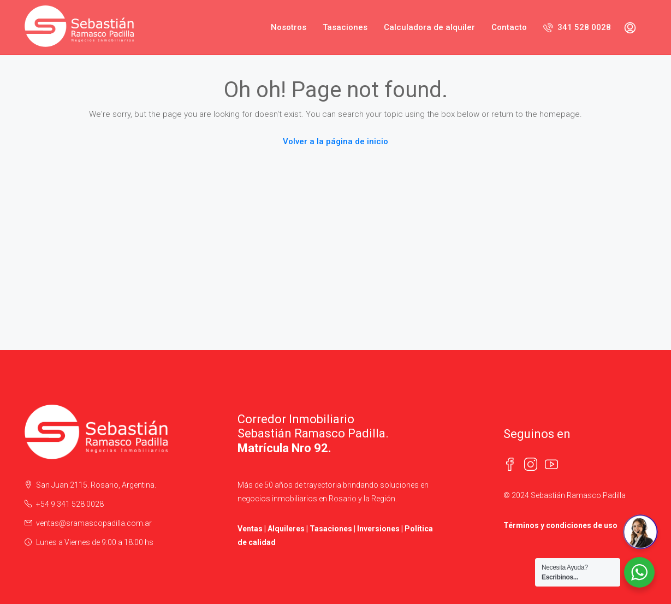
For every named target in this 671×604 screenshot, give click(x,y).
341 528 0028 (577, 27)
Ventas (250, 528)
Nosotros (288, 27)
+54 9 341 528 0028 (70, 504)
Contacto (509, 27)
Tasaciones (345, 27)
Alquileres (286, 528)
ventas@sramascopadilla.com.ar (94, 523)
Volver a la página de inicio (335, 141)
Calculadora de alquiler (429, 27)
